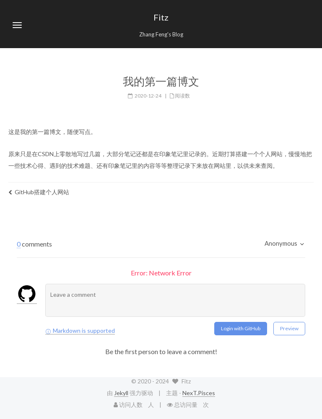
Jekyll (121, 392)
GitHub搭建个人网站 (38, 191)
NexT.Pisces (198, 392)
